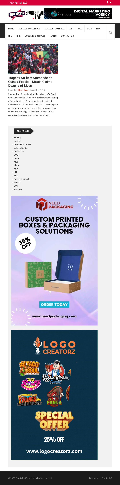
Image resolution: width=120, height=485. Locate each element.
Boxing (17, 141)
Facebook (93, 478)
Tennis (52, 36)
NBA (98, 29)
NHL (18, 36)
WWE (16, 186)
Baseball (18, 189)
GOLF (70, 29)
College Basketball (29, 29)
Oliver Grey (23, 90)
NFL (10, 36)
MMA (89, 29)
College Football (54, 29)
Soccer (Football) (35, 36)
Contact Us (67, 36)
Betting (17, 137)
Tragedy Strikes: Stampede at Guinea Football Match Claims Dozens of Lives (30, 81)
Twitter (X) (107, 478)
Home (11, 29)
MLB (80, 29)
